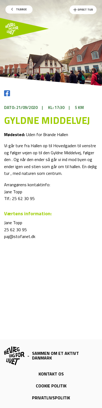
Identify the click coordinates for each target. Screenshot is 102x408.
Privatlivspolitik (51, 397)
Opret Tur (83, 10)
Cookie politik (51, 386)
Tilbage (19, 9)
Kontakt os (51, 374)
